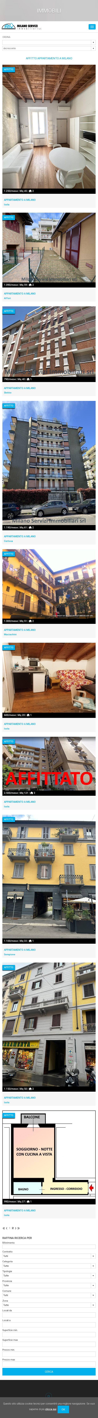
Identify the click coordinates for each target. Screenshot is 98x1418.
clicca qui (50, 1409)
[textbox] (49, 1247)
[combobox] (47, 42)
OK (63, 1409)
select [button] (93, 42)
